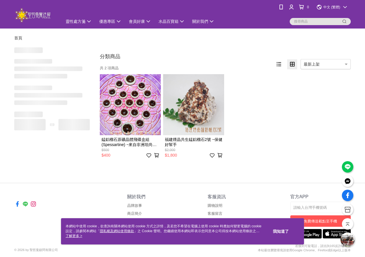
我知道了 (281, 231)
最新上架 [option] (312, 64)
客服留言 (215, 213)
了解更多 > (74, 236)
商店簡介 (134, 213)
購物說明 (215, 205)
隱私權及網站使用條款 (117, 231)
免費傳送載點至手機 (320, 221)
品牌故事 (134, 205)
